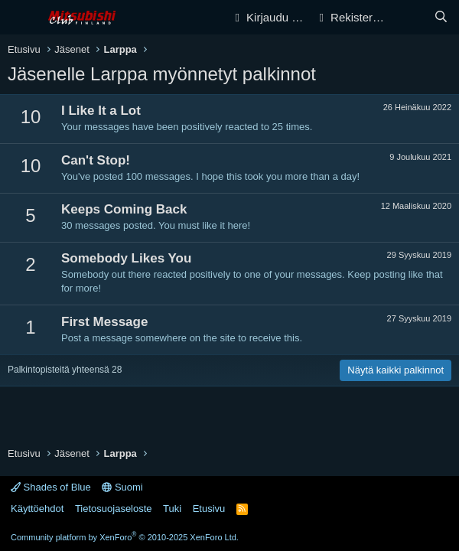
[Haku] (441, 17)
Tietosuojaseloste (113, 508)
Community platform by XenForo (125, 537)
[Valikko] (21, 17)
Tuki (172, 508)
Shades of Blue (51, 487)
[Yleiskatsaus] (410, 17)
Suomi (122, 487)
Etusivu (209, 508)
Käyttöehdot (37, 508)
